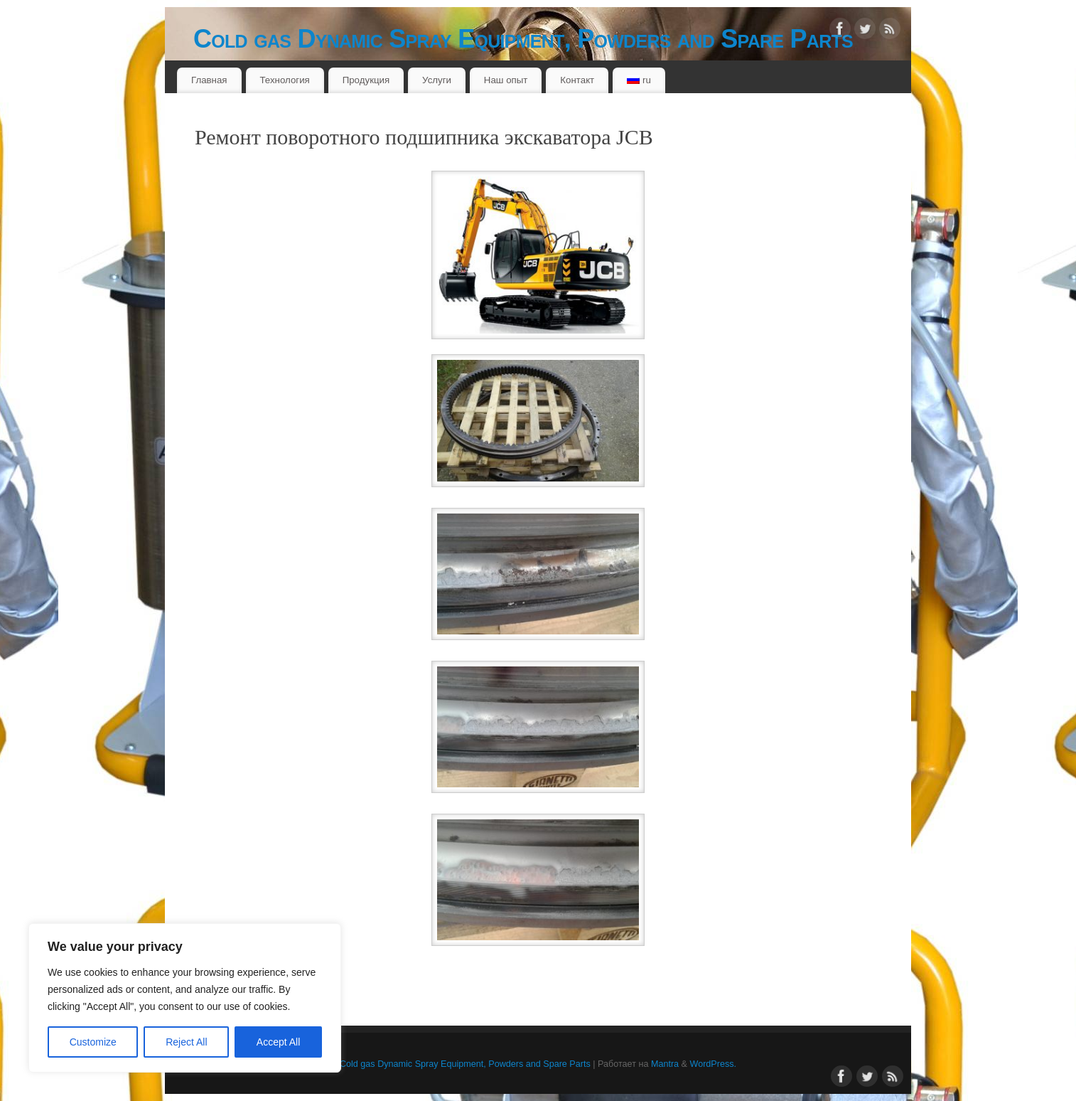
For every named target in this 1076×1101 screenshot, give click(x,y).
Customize (93, 1042)
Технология (284, 80)
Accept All (278, 1042)
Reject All (186, 1042)
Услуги (436, 80)
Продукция (366, 80)
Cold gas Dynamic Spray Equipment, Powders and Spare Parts (523, 38)
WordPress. (713, 1064)
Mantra (665, 1064)
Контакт (577, 80)
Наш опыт (506, 80)
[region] (184, 998)
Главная (209, 80)
